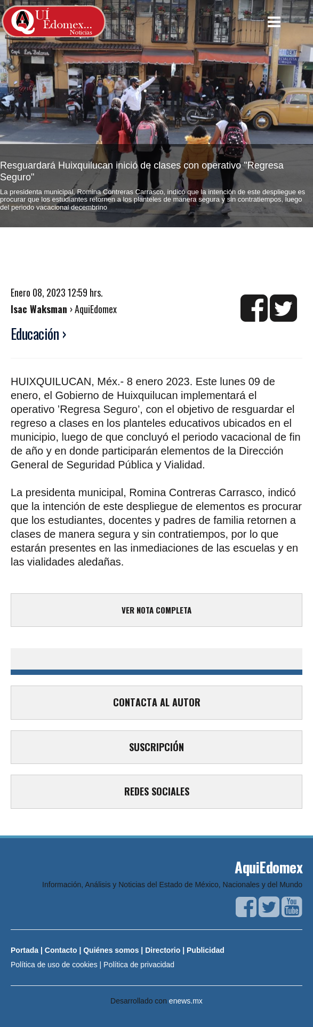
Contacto (61, 950)
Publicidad (205, 950)
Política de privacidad (138, 964)
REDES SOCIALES (156, 791)
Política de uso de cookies (54, 964)
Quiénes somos (111, 950)
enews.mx (186, 1001)
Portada (24, 950)
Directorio (162, 950)
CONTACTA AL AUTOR (156, 702)
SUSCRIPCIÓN (156, 747)
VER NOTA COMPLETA (156, 610)
